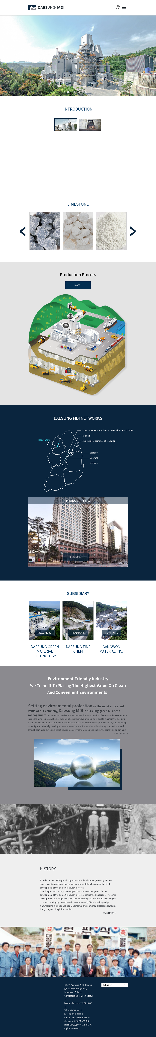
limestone (78, 204)
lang (118, 7)
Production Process (78, 274)
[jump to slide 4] (79, 92)
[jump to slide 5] (82, 92)
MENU (124, 7)
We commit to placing (78, 685)
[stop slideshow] (89, 92)
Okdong (86, 435)
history (48, 869)
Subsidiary (78, 593)
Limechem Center (90, 430)
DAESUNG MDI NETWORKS (78, 418)
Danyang (94, 457)
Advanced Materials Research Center (117, 430)
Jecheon (94, 463)
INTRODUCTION (78, 109)
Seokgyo (94, 452)
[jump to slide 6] (86, 92)
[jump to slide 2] (72, 92)
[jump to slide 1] (68, 92)
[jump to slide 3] (75, 92)
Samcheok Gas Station (105, 441)
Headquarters (44, 440)
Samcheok (87, 441)
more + (78, 285)
